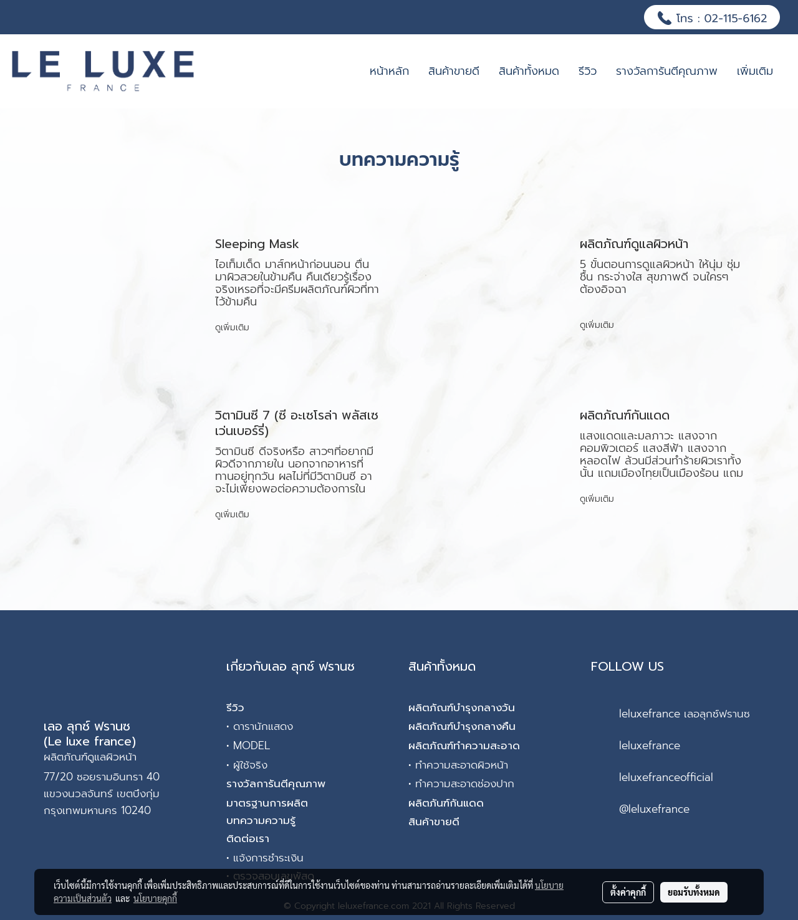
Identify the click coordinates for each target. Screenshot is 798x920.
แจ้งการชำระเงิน (268, 858)
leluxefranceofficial (666, 777)
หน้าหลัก (389, 71)
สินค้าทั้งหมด (529, 71)
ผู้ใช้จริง (250, 765)
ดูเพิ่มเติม (233, 327)
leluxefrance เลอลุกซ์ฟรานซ (684, 714)
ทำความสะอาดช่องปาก (464, 783)
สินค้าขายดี (453, 71)
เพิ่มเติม (755, 71)
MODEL (251, 745)
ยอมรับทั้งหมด (694, 892)
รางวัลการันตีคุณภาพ (667, 71)
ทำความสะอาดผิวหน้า (461, 765)
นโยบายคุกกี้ (155, 898)
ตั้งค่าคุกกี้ (628, 892)
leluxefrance (649, 745)
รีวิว (588, 71)
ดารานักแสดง (263, 726)
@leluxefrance (654, 809)
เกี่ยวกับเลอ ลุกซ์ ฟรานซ (290, 666)
